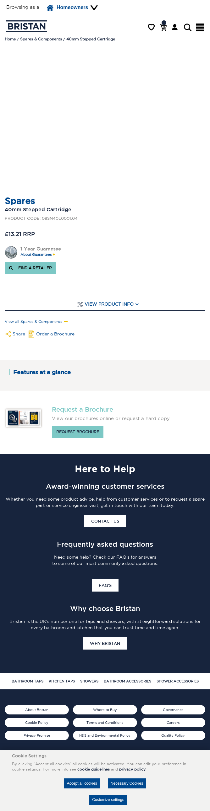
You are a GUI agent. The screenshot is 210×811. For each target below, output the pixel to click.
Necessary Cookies (127, 783)
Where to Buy (105, 710)
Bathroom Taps (27, 681)
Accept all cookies (82, 783)
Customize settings (108, 800)
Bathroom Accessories (127, 681)
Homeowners (67, 8)
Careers (173, 722)
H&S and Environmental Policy (104, 735)
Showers (89, 681)
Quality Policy (173, 735)
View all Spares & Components (33, 322)
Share (19, 333)
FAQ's (105, 585)
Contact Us (105, 521)
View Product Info (109, 304)
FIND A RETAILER (30, 268)
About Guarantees (36, 254)
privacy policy (132, 769)
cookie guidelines (93, 769)
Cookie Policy (36, 722)
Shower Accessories (178, 681)
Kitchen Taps (62, 681)
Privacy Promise (37, 735)
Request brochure (77, 432)
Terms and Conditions (104, 722)
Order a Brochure (55, 333)
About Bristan (36, 710)
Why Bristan (105, 643)
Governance (173, 710)
